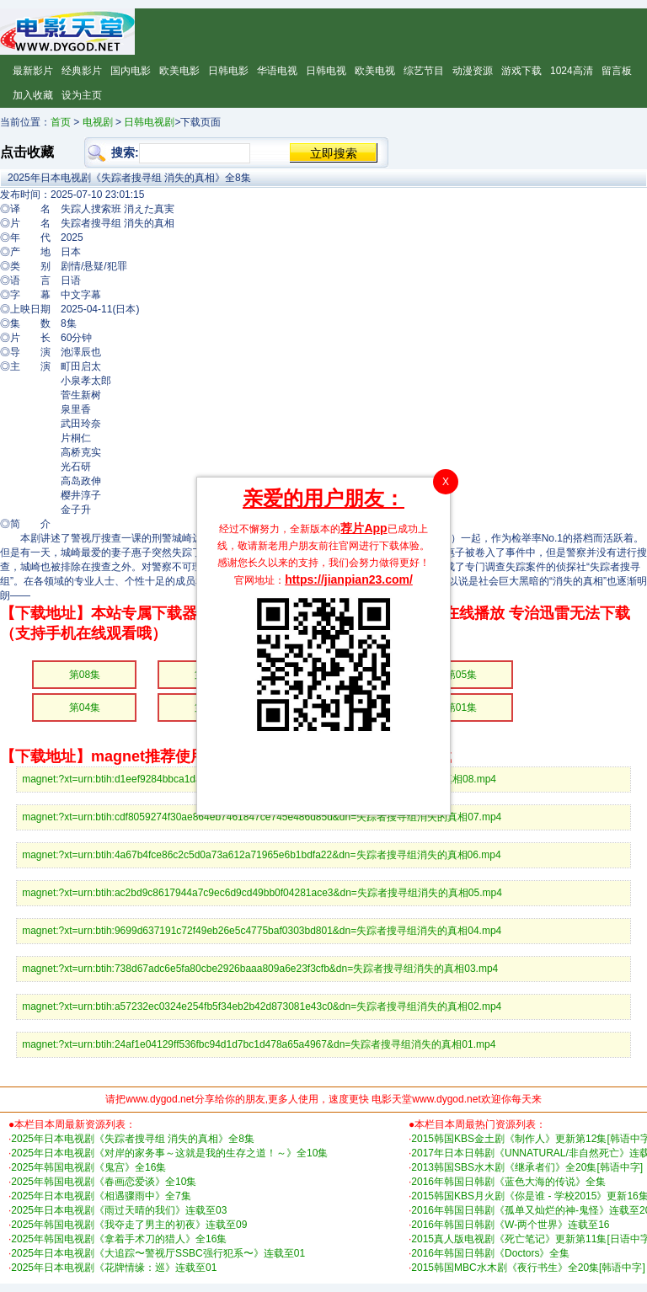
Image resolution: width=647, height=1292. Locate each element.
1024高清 (571, 71)
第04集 (84, 707)
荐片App (363, 528)
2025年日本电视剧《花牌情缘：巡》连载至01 (114, 1267)
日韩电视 (326, 71)
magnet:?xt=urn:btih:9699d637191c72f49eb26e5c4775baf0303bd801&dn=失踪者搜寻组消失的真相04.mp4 (261, 931)
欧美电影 (179, 71)
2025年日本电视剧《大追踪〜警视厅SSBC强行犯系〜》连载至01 (158, 1253)
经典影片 (81, 71)
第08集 (84, 675)
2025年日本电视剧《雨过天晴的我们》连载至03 (119, 1210)
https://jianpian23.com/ (349, 579)
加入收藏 (33, 95)
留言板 (617, 71)
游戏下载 (521, 71)
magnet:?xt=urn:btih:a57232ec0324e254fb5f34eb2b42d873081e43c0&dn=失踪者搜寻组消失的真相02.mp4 (261, 1006)
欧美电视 (375, 71)
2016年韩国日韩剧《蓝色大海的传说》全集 (508, 1182)
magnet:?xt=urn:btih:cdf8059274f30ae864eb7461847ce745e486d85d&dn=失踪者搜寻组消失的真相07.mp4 (261, 817)
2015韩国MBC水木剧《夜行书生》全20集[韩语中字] (527, 1267)
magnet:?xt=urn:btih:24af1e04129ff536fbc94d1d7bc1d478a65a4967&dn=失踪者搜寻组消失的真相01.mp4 (258, 1044)
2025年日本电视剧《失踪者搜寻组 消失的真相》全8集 (132, 1139)
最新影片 (33, 71)
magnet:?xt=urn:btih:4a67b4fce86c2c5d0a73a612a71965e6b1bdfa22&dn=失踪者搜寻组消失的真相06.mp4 (261, 855)
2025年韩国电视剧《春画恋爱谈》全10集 (103, 1182)
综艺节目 (424, 71)
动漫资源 (472, 71)
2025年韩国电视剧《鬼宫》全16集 (88, 1167)
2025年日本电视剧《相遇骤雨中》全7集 (100, 1196)
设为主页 (81, 95)
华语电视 (277, 71)
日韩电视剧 (149, 122)
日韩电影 (228, 71)
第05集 (461, 675)
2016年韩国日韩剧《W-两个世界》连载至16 (510, 1225)
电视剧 (98, 122)
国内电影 (130, 71)
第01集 (461, 707)
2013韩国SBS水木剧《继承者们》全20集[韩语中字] (527, 1167)
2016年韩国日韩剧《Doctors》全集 (490, 1253)
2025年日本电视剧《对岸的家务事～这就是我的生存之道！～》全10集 (169, 1153)
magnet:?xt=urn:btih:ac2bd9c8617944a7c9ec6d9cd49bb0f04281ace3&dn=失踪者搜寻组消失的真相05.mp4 (262, 893)
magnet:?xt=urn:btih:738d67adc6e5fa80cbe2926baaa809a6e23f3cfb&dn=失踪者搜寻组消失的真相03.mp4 (260, 968)
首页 (61, 122)
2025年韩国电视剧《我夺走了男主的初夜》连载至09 (129, 1225)
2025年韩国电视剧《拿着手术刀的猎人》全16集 (119, 1239)
